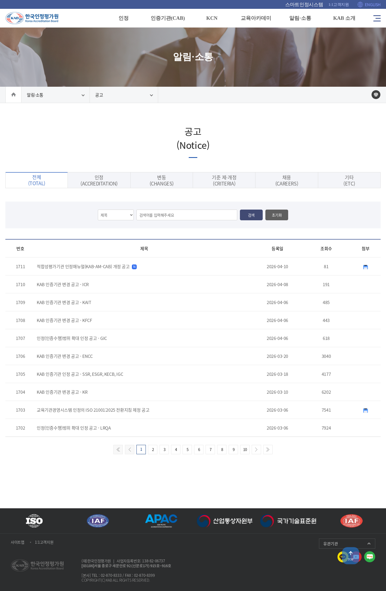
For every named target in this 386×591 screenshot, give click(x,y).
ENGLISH (373, 4)
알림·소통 (298, 18)
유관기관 (330, 544)
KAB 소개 (343, 18)
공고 (99, 97)
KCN (211, 18)
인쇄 (376, 96)
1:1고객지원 (338, 4)
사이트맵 (17, 542)
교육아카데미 (255, 18)
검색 (251, 227)
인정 (123, 18)
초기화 (277, 227)
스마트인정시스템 (304, 4)
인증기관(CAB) (167, 18)
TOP (350, 559)
